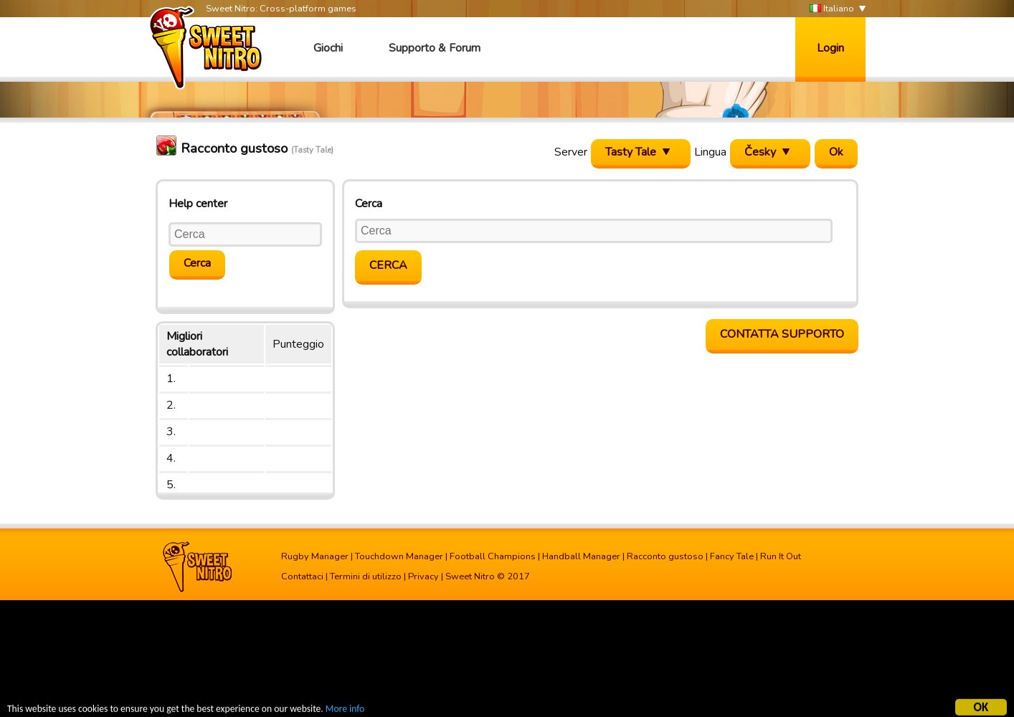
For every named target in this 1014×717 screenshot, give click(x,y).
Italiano (832, 9)
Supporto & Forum (434, 48)
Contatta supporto (782, 334)
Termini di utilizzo (366, 576)
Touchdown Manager (399, 556)
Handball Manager (581, 556)
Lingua (710, 152)
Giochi (328, 48)
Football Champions (493, 556)
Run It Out (780, 556)
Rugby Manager (315, 556)
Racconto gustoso (665, 556)
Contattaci (302, 576)
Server (570, 152)
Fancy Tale (732, 556)
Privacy (423, 576)
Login (830, 48)
